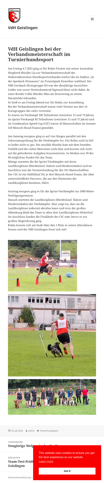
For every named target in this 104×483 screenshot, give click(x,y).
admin (31, 430)
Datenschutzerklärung (19, 477)
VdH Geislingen (23, 27)
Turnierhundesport (49, 430)
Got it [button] (67, 471)
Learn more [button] (46, 461)
